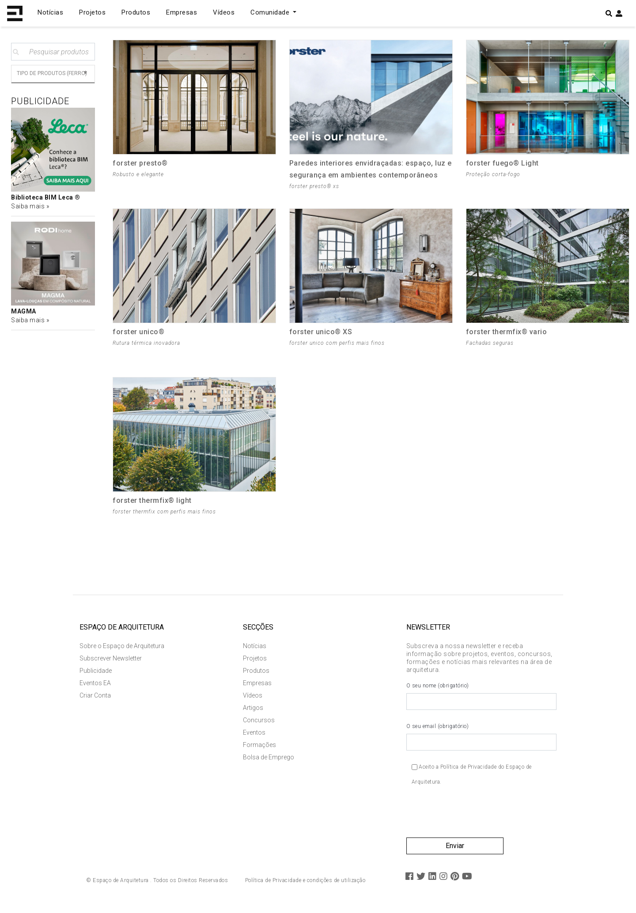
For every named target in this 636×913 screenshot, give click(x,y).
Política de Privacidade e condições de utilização (305, 882)
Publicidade (96, 672)
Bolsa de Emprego (268, 759)
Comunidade (271, 12)
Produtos (135, 12)
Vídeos (224, 12)
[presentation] (473, 817)
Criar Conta (95, 697)
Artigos (253, 709)
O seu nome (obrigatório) (481, 698)
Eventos (254, 734)
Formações (259, 747)
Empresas (181, 12)
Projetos (92, 12)
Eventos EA (95, 685)
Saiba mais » (30, 206)
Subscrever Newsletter (111, 660)
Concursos (259, 722)
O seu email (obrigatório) (481, 739)
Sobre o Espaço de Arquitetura (122, 648)
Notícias (50, 12)
